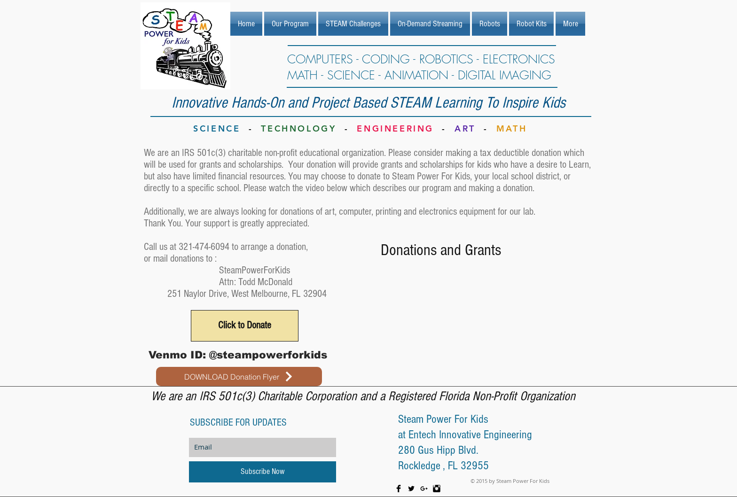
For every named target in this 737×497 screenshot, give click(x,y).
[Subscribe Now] (262, 471)
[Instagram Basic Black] (436, 488)
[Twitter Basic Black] (411, 488)
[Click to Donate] (244, 326)
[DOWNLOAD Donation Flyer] (239, 376)
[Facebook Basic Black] (398, 488)
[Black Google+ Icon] (424, 488)
